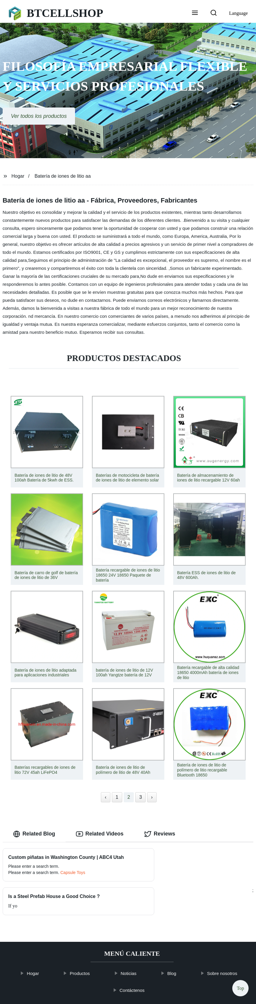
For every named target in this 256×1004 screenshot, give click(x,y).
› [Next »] (151, 797)
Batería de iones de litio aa (62, 176)
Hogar (18, 176)
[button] (195, 13)
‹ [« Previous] (105, 797)
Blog (177, 946)
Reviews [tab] (159, 834)
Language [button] (238, 13)
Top (240, 986)
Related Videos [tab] (100, 834)
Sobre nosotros (228, 946)
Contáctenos (137, 963)
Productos (85, 946)
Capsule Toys (73, 879)
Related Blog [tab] (34, 834)
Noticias (134, 946)
